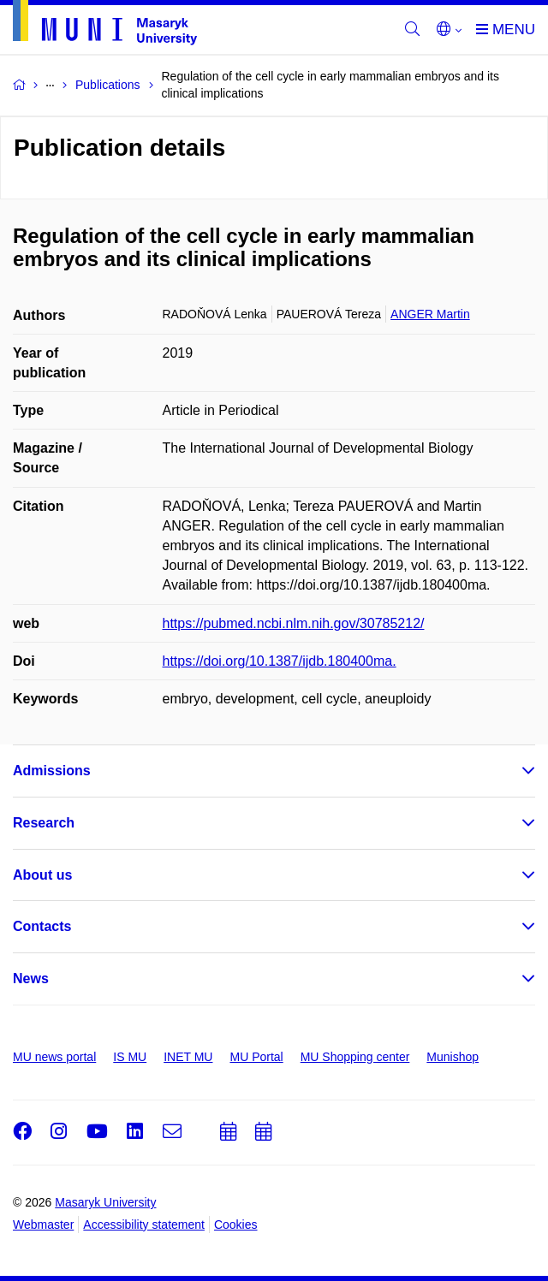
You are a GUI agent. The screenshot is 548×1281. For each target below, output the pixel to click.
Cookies (236, 1224)
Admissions (52, 770)
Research (43, 822)
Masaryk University (105, 1202)
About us (42, 875)
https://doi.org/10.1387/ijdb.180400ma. (279, 661)
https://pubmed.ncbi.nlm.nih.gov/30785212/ (294, 623)
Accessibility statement (144, 1224)
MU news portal (54, 1057)
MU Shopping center (355, 1057)
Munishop (452, 1057)
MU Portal (256, 1057)
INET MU (188, 1057)
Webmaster (43, 1224)
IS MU (129, 1057)
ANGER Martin (430, 314)
